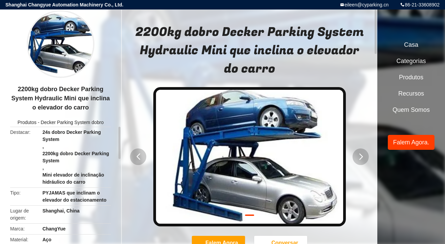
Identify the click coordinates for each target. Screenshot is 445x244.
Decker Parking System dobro (72, 122)
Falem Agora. (411, 142)
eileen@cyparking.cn (366, 4)
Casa (411, 44)
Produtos (27, 122)
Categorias (411, 61)
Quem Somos (411, 109)
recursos (411, 93)
